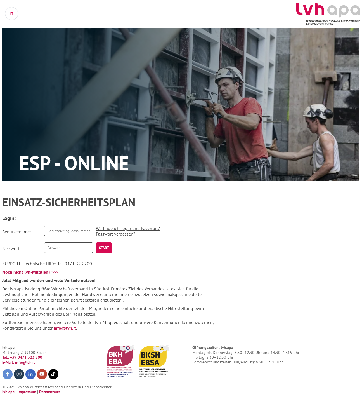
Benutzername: (16, 231)
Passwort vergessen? (115, 234)
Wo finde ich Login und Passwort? (128, 228)
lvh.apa (9, 391)
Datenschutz (49, 391)
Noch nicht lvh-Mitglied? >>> (30, 272)
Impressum (27, 391)
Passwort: (11, 248)
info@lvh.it (65, 328)
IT (11, 14)
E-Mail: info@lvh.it (18, 362)
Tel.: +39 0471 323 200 (22, 357)
